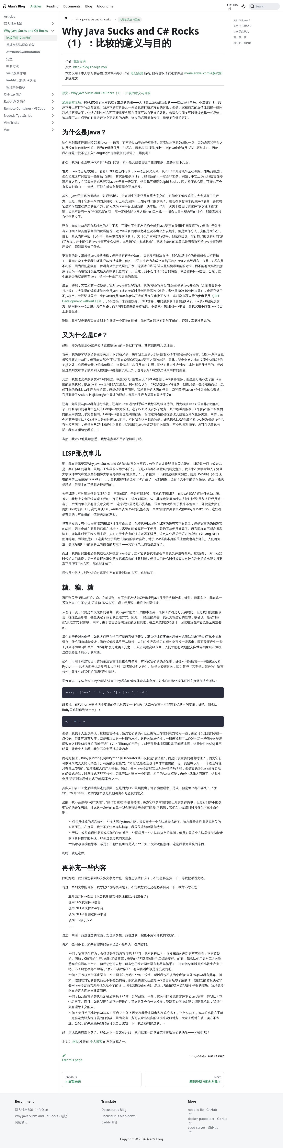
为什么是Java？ (242, 20)
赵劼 (75, 1041)
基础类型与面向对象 (20, 45)
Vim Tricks (11, 122)
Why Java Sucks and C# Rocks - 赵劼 (41, 1116)
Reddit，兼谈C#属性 (21, 80)
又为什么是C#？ (242, 26)
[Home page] (66, 17)
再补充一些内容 (242, 43)
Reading (52, 6)
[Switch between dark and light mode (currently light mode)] (243, 6)
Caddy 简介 (109, 1122)
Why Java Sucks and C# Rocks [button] (26, 30)
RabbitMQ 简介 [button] (15, 101)
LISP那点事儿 (241, 31)
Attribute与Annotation (23, 52)
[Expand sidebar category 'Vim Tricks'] (52, 122)
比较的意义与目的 (18, 38)
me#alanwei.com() (203, 73)
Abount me (105, 6)
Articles (36, 6)
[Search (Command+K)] (264, 6)
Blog (88, 6)
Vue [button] (7, 130)
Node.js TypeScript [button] (18, 115)
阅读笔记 (21, 1122)
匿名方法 (12, 66)
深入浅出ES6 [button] (13, 23)
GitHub (232, 6)
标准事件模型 (15, 87)
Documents (72, 6)
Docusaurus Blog (114, 1110)
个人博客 (96, 1041)
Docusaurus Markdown (118, 1116)
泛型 (9, 59)
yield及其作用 (16, 73)
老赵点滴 (79, 61)
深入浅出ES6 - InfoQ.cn (31, 1110)
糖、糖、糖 (239, 37)
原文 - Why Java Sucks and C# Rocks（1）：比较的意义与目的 (106, 93)
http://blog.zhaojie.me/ (90, 67)
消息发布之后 (71, 102)
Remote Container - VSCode (24, 108)
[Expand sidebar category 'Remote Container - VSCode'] (52, 108)
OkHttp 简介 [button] (13, 94)
